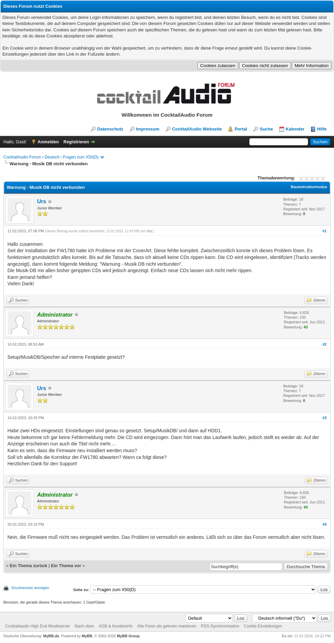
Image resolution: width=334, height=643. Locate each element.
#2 (325, 344)
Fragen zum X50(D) (81, 157)
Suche (266, 128)
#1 (325, 231)
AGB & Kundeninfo (116, 626)
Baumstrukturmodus (309, 187)
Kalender (295, 128)
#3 (325, 418)
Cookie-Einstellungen (263, 626)
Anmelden (48, 141)
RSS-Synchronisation (220, 626)
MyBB (87, 636)
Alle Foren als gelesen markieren (166, 626)
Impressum (147, 128)
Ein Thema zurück (28, 565)
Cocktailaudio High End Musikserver (37, 626)
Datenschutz (110, 128)
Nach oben (84, 626)
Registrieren (76, 141)
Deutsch (52, 157)
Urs (41, 201)
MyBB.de (51, 636)
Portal (240, 128)
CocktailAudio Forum (22, 157)
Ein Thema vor (66, 565)
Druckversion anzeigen (30, 588)
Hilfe (322, 128)
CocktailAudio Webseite (197, 128)
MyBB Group (128, 636)
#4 (325, 524)
